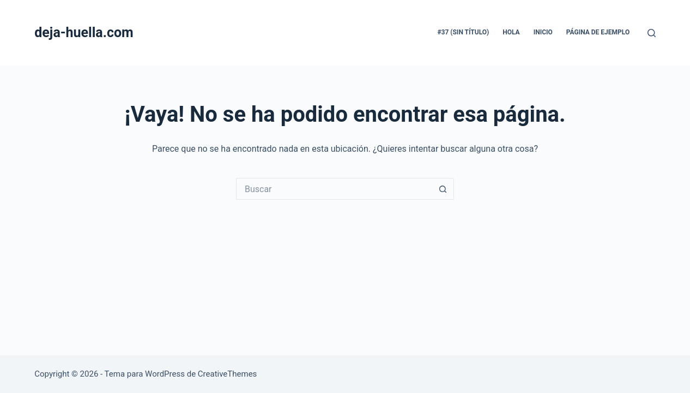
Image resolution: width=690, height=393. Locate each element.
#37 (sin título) (463, 32)
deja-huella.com (83, 32)
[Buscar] (651, 33)
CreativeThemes (227, 374)
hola (511, 32)
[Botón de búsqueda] (443, 189)
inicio (543, 32)
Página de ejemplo (598, 32)
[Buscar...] (334, 189)
